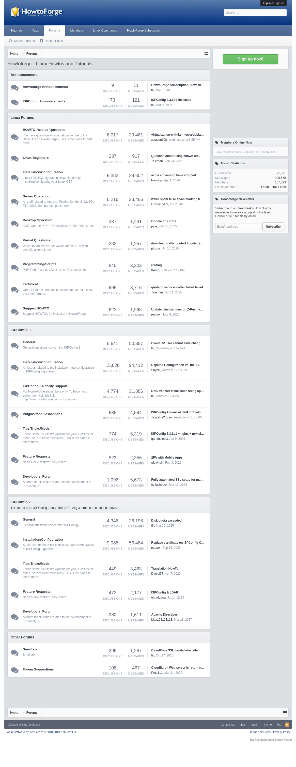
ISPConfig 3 (21, 330)
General (29, 342)
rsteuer (156, 548)
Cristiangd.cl (159, 204)
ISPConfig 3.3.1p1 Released (171, 100)
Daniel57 (157, 573)
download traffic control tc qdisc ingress (180, 243)
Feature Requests (37, 456)
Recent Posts (54, 41)
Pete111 (157, 673)
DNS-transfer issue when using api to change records (190, 391)
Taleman (157, 161)
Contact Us (228, 724)
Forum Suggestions (38, 669)
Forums (54, 30)
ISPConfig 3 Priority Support (45, 386)
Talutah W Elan (161, 417)
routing (156, 265)
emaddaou (158, 597)
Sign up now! (250, 59)
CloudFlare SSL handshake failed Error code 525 (186, 650)
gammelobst (159, 439)
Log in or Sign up (273, 3)
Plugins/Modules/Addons (42, 414)
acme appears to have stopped (173, 175)
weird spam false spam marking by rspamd (182, 199)
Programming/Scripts (39, 264)
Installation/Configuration (43, 172)
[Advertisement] (250, 268)
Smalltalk (30, 649)
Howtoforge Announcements (45, 87)
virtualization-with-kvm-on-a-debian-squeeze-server (188, 134)
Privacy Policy (281, 731)
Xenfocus (34, 724)
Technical (30, 284)
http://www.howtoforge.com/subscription (49, 399)
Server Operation (36, 196)
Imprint (255, 724)
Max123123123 (161, 619)
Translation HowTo (164, 568)
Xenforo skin (16, 724)
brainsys (157, 180)
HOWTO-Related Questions (44, 130)
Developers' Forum (38, 476)
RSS (287, 725)
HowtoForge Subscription (144, 30)
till (152, 90)
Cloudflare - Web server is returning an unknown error (190, 667)
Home (268, 724)
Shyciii (155, 370)
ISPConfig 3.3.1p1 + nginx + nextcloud (178, 433)
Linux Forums (22, 118)
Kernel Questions (36, 240)
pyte (154, 226)
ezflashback (159, 485)
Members (76, 30)
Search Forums (24, 41)
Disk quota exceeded (166, 520)
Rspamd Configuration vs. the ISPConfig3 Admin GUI (189, 365)
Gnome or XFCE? (163, 221)
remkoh (156, 314)
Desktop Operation (37, 220)
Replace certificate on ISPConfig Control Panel (185, 542)
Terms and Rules (260, 731)
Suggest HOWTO (36, 308)
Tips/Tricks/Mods (36, 428)
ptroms (156, 248)
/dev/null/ (157, 462)
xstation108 (159, 140)
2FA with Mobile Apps (166, 457)
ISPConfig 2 (21, 502)
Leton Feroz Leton (273, 187)
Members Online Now (236, 142)
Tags (35, 30)
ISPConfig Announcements (44, 101)
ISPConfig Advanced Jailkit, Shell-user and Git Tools (189, 412)
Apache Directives (164, 614)
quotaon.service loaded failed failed (177, 287)
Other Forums (22, 637)
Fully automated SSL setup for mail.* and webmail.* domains (195, 479)
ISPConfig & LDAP (164, 592)
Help (243, 724)
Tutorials (16, 30)
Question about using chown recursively (180, 156)
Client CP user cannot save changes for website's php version (196, 343)
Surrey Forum (283, 739)
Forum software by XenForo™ (41, 731)
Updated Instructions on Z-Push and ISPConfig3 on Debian (193, 309)
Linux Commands (105, 30)
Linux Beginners (36, 158)
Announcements (25, 75)
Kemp (155, 270)
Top (279, 724)
